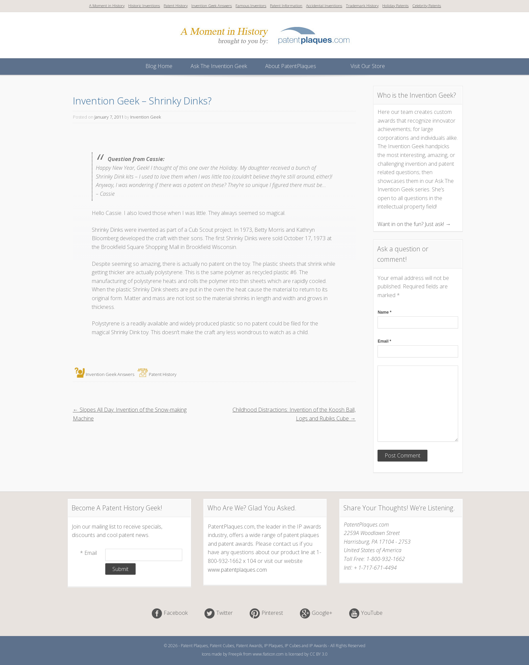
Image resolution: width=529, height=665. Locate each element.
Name (384, 312)
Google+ (322, 613)
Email (384, 341)
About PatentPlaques (290, 66)
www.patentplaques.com (237, 569)
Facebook (176, 613)
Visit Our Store (368, 66)
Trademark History (362, 5)
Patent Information (286, 5)
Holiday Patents (395, 5)
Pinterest (272, 613)
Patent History (176, 5)
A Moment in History (106, 5)
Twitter (224, 613)
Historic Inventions (144, 5)
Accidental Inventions (324, 5)
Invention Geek (145, 117)
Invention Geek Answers (211, 5)
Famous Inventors (250, 5)
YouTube (372, 613)
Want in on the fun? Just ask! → (414, 224)
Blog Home (158, 66)
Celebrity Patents (426, 5)
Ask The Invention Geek (219, 66)
